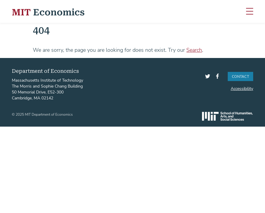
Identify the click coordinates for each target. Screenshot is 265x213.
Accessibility (242, 88)
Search (194, 49)
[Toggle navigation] (249, 11)
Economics (48, 11)
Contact (240, 76)
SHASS (227, 116)
